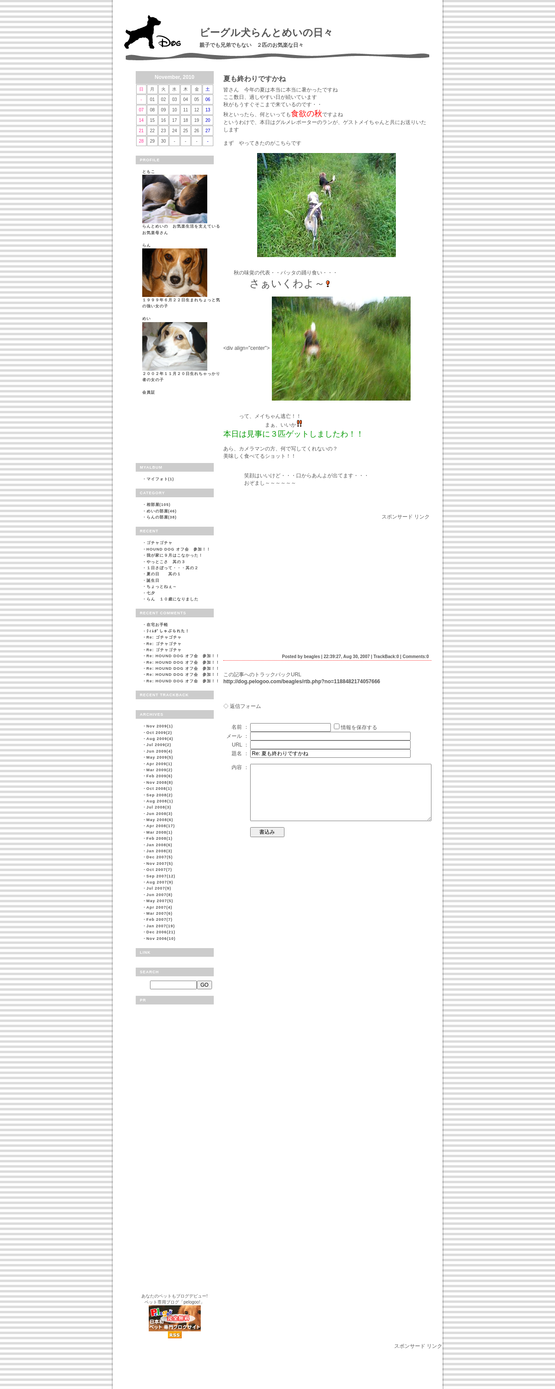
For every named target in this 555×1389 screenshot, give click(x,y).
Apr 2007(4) (160, 907)
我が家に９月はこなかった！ (175, 555)
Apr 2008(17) (161, 826)
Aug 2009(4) (160, 739)
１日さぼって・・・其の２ (173, 568)
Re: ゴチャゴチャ (164, 637)
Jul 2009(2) (159, 745)
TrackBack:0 (386, 656)
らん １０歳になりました (173, 599)
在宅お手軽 (157, 625)
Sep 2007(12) (161, 876)
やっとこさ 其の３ (166, 562)
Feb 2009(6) (160, 776)
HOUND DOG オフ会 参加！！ (179, 549)
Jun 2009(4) (160, 751)
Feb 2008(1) (160, 838)
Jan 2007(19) (161, 926)
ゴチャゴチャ (160, 543)
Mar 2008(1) (160, 832)
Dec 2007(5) (160, 857)
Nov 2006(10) (161, 938)
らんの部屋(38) (162, 517)
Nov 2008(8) (160, 782)
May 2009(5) (160, 757)
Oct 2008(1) (160, 788)
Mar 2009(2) (160, 770)
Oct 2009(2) (160, 732)
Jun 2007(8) (160, 895)
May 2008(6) (160, 820)
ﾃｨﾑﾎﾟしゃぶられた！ (168, 631)
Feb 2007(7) (160, 919)
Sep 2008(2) (160, 795)
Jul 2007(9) (159, 888)
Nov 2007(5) (160, 863)
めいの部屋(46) (162, 511)
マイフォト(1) (160, 479)
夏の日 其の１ (164, 574)
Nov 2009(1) (160, 726)
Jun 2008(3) (160, 814)
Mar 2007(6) (160, 913)
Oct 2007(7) (160, 869)
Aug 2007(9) (160, 882)
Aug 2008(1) (160, 801)
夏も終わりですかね (254, 78)
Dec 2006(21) (161, 932)
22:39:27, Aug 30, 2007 (346, 656)
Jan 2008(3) (160, 851)
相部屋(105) (159, 504)
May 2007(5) (160, 901)
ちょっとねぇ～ (162, 586)
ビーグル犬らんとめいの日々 (266, 32)
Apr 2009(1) (160, 764)
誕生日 (153, 580)
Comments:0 (415, 656)
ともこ (148, 172)
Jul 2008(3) (159, 807)
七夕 (151, 593)
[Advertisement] (296, 581)
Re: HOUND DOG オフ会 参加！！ (183, 656)
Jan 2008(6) (160, 845)
